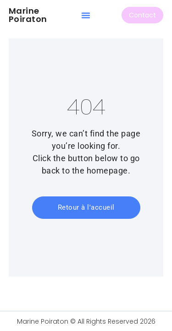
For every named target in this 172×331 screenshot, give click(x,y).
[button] (86, 15)
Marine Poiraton (28, 15)
